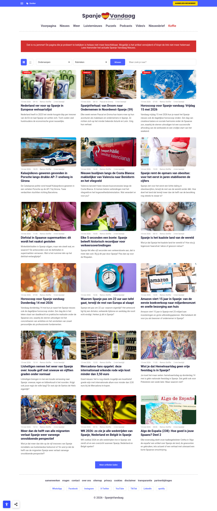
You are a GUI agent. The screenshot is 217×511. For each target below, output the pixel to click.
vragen (65, 480)
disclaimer (130, 480)
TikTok (134, 488)
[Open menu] (21, 3)
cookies (118, 480)
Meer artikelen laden (108, 465)
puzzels (111, 26)
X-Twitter (104, 488)
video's (140, 26)
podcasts (126, 26)
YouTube (120, 488)
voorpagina (48, 26)
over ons (86, 480)
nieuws (65, 26)
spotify (161, 488)
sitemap (97, 480)
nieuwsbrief (157, 26)
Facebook (73, 488)
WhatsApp (57, 488)
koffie (172, 26)
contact (76, 480)
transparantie (145, 480)
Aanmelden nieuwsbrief (185, 3)
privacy (108, 480)
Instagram (89, 488)
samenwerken (52, 480)
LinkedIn (148, 488)
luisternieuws (93, 26)
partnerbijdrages (163, 480)
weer (76, 26)
